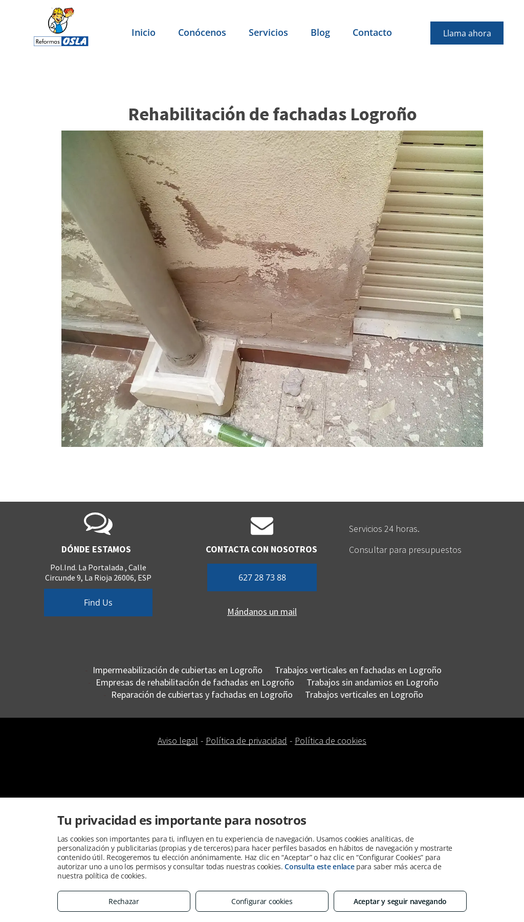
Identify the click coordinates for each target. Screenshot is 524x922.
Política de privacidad (246, 740)
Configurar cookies (262, 901)
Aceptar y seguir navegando (400, 901)
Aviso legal (178, 740)
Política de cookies (330, 740)
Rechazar (123, 901)
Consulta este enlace (319, 866)
